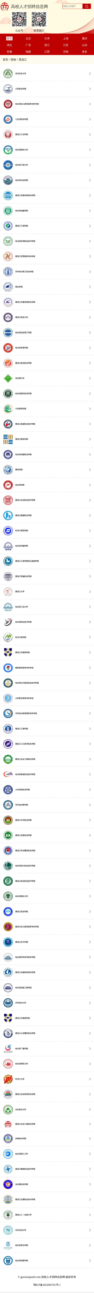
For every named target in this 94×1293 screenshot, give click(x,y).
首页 (5, 59)
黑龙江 (23, 59)
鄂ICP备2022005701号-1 (47, 1284)
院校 (13, 59)
